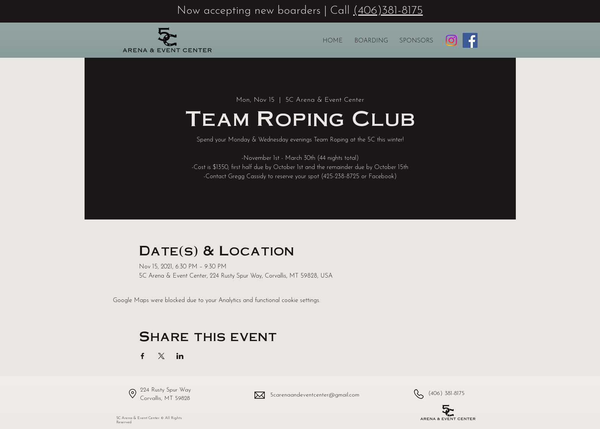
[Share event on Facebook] (142, 356)
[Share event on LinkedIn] (180, 356)
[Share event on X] (161, 356)
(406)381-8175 (388, 11)
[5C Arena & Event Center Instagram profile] (451, 40)
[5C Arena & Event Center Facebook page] (470, 40)
